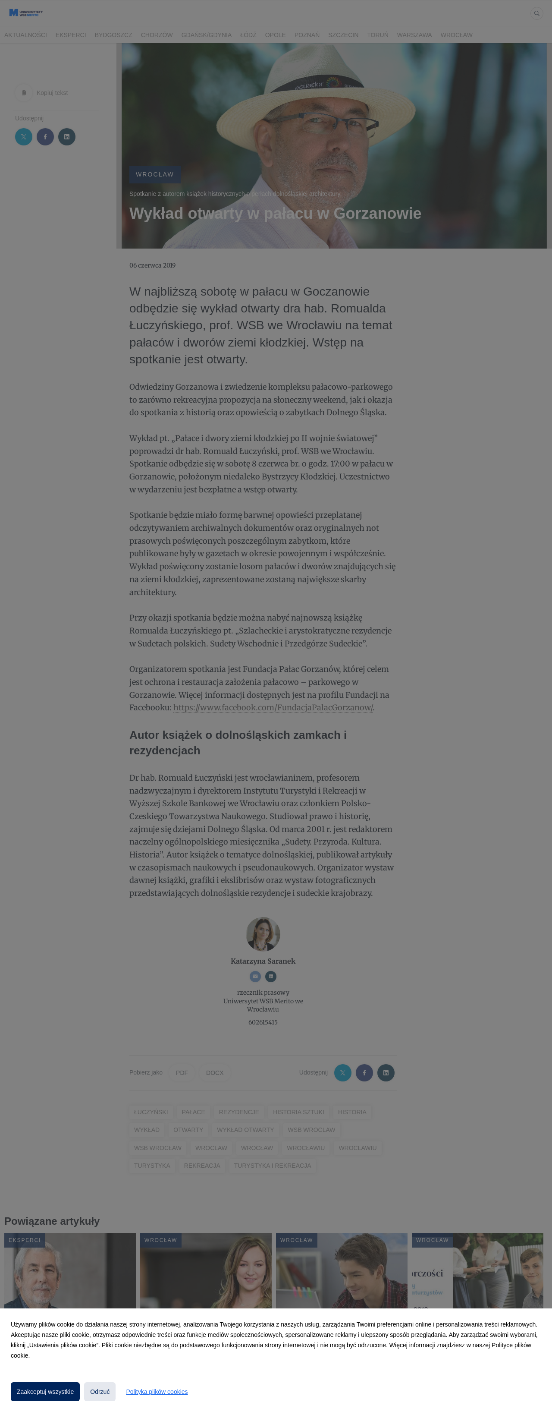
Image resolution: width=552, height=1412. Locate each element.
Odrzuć (100, 1391)
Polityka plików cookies (157, 1391)
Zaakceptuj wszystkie (45, 1391)
